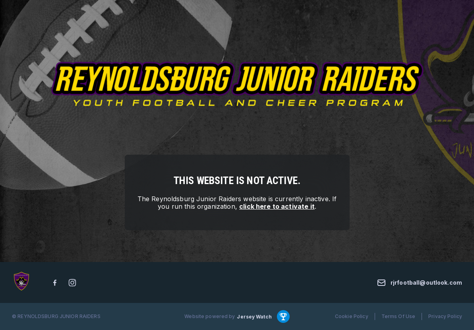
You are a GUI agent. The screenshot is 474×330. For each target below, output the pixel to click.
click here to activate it (277, 206)
